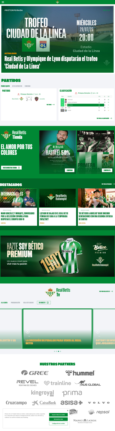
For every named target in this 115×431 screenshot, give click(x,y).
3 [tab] (58, 346)
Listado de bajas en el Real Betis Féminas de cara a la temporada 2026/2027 (54, 212)
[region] (36, 418)
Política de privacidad (88, 426)
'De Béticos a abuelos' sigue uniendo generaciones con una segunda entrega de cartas (96, 212)
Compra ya (107, 165)
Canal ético (108, 426)
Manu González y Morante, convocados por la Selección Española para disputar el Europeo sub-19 (17, 212)
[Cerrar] (67, 410)
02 (112, 37)
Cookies (96, 426)
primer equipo (5, 81)
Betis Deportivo (17, 81)
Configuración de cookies (58, 423)
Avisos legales (80, 426)
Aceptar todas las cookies (58, 414)
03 (112, 40)
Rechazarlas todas (58, 419)
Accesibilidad (102, 426)
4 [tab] (60, 346)
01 (112, 33)
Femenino (27, 81)
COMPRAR (70, 165)
